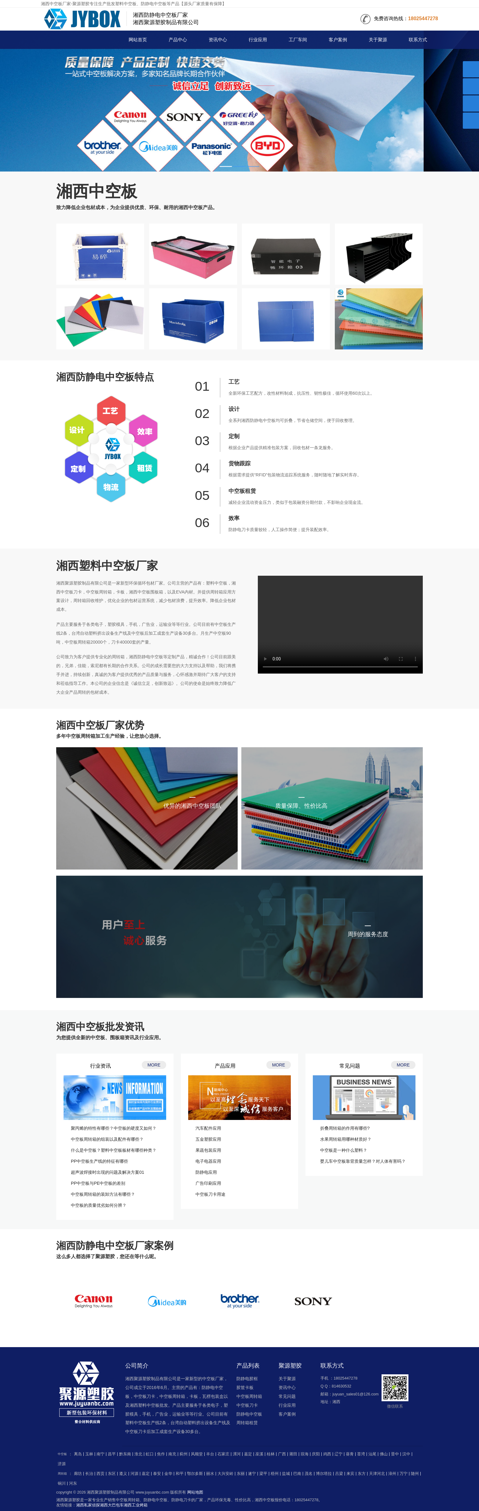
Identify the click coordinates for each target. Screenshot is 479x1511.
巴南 (297, 1474)
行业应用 (258, 39)
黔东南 (125, 1454)
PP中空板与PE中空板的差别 (98, 1183)
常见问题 (287, 1396)
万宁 (404, 1474)
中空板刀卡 (247, 1405)
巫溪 (259, 1454)
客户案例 (338, 39)
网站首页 (138, 39)
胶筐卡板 (245, 1387)
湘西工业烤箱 (136, 1505)
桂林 (271, 1454)
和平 (180, 1474)
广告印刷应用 (208, 1183)
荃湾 (361, 1454)
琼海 (305, 1454)
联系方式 (418, 39)
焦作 (161, 1454)
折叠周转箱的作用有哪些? (345, 1128)
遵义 (123, 1474)
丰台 (210, 1454)
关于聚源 (378, 39)
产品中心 (178, 39)
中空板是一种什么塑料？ (343, 1150)
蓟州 (184, 1454)
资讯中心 (218, 39)
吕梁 (339, 1474)
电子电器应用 (208, 1161)
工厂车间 (298, 39)
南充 (172, 1454)
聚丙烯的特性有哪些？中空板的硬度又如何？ (113, 1128)
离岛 (78, 1454)
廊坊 (78, 1474)
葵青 (350, 1454)
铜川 (62, 1483)
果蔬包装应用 (208, 1150)
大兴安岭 (225, 1474)
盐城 (286, 1474)
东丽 (241, 1474)
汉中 (406, 1454)
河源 (134, 1474)
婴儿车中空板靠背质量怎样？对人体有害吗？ (363, 1161)
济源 (62, 1464)
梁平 (263, 1474)
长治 (89, 1474)
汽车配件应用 (208, 1128)
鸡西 (327, 1454)
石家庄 (223, 1454)
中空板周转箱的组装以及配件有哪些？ (107, 1139)
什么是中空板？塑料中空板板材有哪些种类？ (113, 1150)
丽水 (210, 1474)
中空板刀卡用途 (210, 1194)
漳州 (392, 1474)
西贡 (100, 1474)
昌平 (112, 1454)
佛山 (384, 1454)
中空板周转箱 (249, 1396)
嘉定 (248, 1454)
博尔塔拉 (324, 1474)
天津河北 (377, 1474)
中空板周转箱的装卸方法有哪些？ (103, 1194)
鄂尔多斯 (195, 1474)
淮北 (138, 1454)
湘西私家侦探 (88, 1505)
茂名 (309, 1474)
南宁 (100, 1454)
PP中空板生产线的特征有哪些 (99, 1161)
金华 (168, 1474)
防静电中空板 (249, 1414)
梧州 (275, 1474)
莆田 (293, 1454)
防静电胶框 (247, 1378)
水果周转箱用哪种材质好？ (345, 1139)
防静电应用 (206, 1172)
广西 (282, 1454)
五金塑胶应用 (208, 1139)
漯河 (237, 1454)
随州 (415, 1474)
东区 (112, 1474)
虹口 (150, 1454)
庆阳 (316, 1454)
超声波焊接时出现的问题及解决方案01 (107, 1172)
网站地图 (195, 1492)
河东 (73, 1483)
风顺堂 (197, 1454)
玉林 (89, 1454)
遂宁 (252, 1474)
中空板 (73, 40)
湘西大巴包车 (112, 1505)
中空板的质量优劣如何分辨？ (98, 1205)
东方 (362, 1474)
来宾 (350, 1474)
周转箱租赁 (247, 1422)
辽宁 (338, 1454)
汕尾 (372, 1454)
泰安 (157, 1474)
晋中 (395, 1454)
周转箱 (62, 1473)
